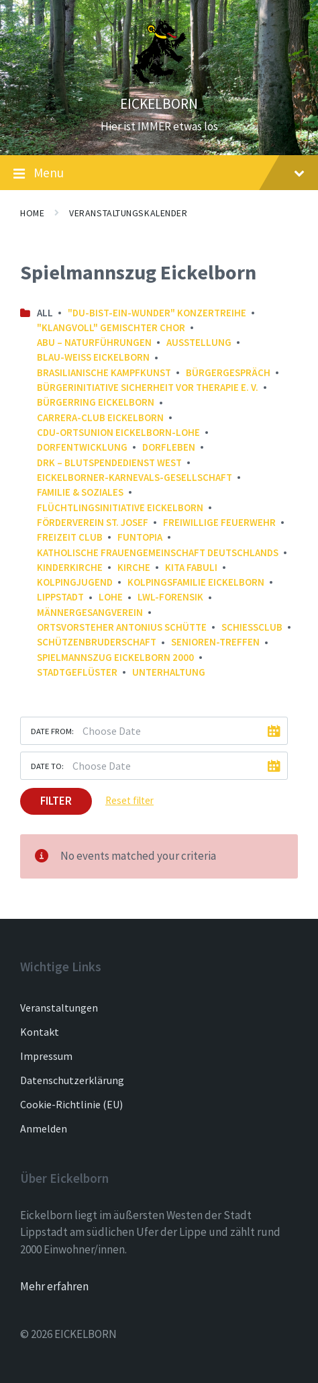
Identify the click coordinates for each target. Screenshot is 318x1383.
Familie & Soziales (80, 492)
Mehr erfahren (54, 1286)
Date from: (52, 730)
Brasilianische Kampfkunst (104, 372)
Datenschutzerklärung (72, 1080)
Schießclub (251, 627)
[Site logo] (159, 80)
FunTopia (139, 537)
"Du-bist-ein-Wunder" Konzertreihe (157, 312)
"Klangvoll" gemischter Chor (111, 327)
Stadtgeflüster (77, 672)
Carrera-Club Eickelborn (100, 417)
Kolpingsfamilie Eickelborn (195, 582)
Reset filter (129, 800)
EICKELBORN (159, 104)
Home (32, 213)
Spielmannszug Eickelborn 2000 (115, 657)
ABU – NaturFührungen (94, 342)
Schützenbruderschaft (96, 641)
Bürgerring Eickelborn (95, 402)
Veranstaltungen (59, 1007)
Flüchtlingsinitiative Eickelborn (120, 507)
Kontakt (39, 1031)
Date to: (47, 765)
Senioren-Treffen (215, 641)
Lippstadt (60, 596)
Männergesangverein (90, 612)
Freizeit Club (70, 537)
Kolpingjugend (75, 582)
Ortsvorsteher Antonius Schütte (122, 627)
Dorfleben (168, 447)
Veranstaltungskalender (128, 213)
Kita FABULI (191, 567)
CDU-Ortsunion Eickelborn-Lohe (118, 432)
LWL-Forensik (170, 596)
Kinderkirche (70, 567)
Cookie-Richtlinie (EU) (71, 1104)
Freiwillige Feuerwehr (219, 522)
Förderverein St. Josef (92, 522)
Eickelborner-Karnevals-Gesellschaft (134, 477)
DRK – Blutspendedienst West (109, 462)
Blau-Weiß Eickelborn (93, 357)
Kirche (133, 567)
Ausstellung (198, 342)
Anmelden (43, 1128)
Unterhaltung (168, 672)
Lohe (111, 596)
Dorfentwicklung (82, 447)
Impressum (46, 1056)
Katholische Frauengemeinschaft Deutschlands (157, 552)
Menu (159, 173)
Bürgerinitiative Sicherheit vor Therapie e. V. (147, 387)
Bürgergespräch (228, 372)
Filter (56, 800)
